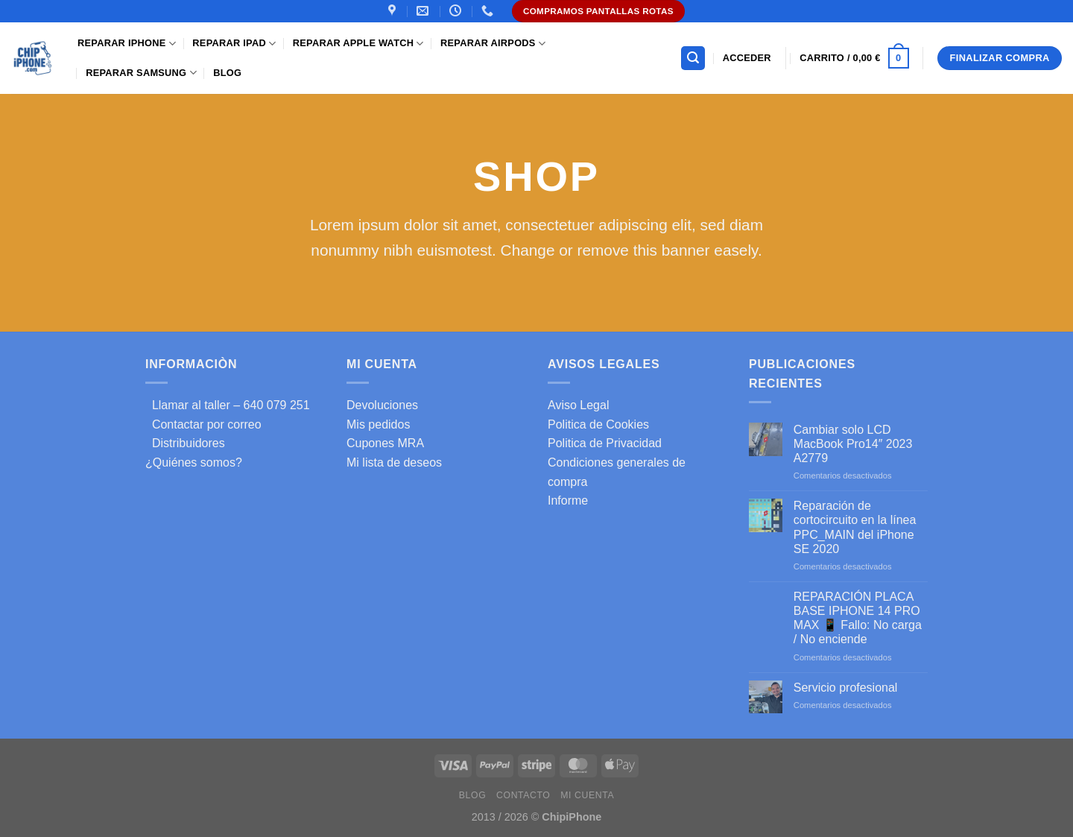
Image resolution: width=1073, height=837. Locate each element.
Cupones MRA (385, 443)
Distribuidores (185, 443)
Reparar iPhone (126, 44)
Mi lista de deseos (394, 462)
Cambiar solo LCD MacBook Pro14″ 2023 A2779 (853, 443)
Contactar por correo (203, 424)
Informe (568, 500)
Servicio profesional (846, 687)
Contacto (523, 795)
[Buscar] (693, 58)
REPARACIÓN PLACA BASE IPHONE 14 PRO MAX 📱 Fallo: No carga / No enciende (858, 618)
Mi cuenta (587, 795)
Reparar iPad (234, 44)
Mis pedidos (378, 424)
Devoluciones (382, 405)
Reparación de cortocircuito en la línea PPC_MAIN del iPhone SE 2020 (855, 527)
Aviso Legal (578, 405)
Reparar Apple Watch (358, 44)
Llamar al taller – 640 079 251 (227, 405)
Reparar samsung (141, 73)
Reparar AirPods (492, 44)
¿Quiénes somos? (193, 462)
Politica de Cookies (598, 424)
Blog (227, 72)
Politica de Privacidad (605, 443)
